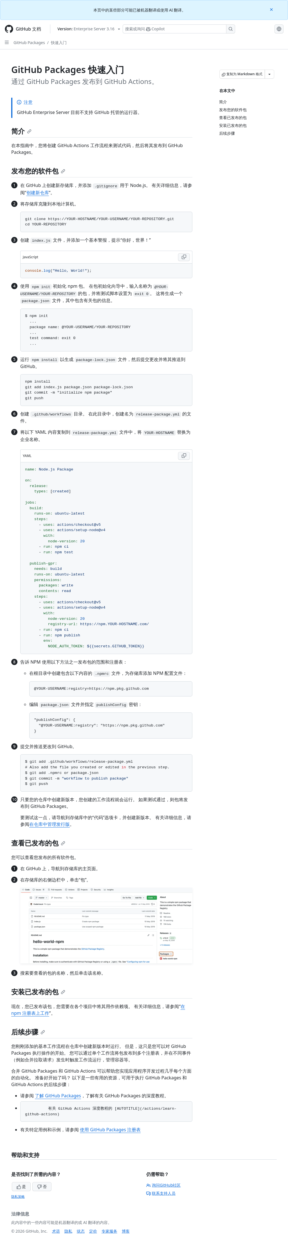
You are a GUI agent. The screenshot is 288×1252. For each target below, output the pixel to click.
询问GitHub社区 (163, 1185)
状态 (81, 1231)
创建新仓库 (37, 192)
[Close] (271, 9)
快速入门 (59, 42)
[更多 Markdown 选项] (269, 74)
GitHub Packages (29, 42)
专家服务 (109, 1231)
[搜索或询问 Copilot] (179, 28)
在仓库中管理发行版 (49, 824)
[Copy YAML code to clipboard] (184, 456)
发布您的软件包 (38, 170)
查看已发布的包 (38, 842)
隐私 (68, 1231)
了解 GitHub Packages (58, 1096)
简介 (21, 131)
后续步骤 (28, 1031)
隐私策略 (18, 1196)
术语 (56, 1231)
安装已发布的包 (38, 991)
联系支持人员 (161, 1193)
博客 (126, 1231)
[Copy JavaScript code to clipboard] (184, 257)
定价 (93, 1231)
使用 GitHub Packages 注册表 (110, 1130)
